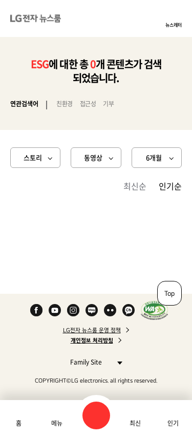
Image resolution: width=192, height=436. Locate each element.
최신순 (134, 186)
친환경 (64, 103)
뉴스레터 (173, 25)
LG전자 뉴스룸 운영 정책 (92, 330)
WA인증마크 (154, 310)
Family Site (93, 362)
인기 (173, 423)
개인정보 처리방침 (92, 340)
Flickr (110, 310)
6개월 (154, 157)
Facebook (36, 310)
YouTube (55, 310)
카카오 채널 (128, 310)
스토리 (33, 157)
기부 (108, 103)
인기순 (170, 186)
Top (169, 293)
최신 (135, 423)
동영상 (93, 157)
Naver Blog (92, 310)
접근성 (88, 103)
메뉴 (56, 423)
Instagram (73, 310)
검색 (96, 415)
